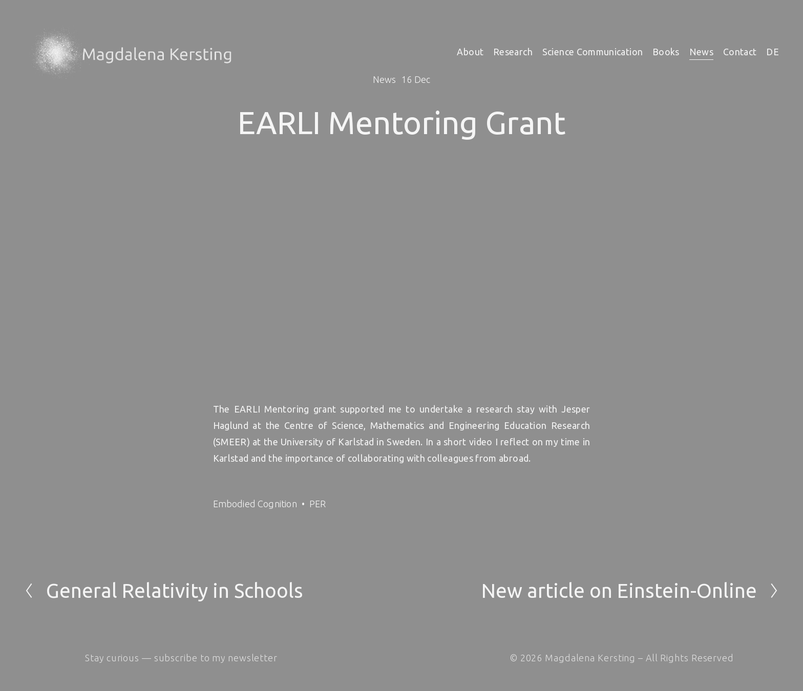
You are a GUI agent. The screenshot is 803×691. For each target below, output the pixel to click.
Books (666, 52)
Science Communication (592, 52)
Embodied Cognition (255, 504)
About (470, 52)
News (701, 52)
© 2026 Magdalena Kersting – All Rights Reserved (622, 658)
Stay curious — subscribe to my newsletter (181, 658)
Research (513, 52)
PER (317, 504)
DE (772, 52)
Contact (740, 52)
